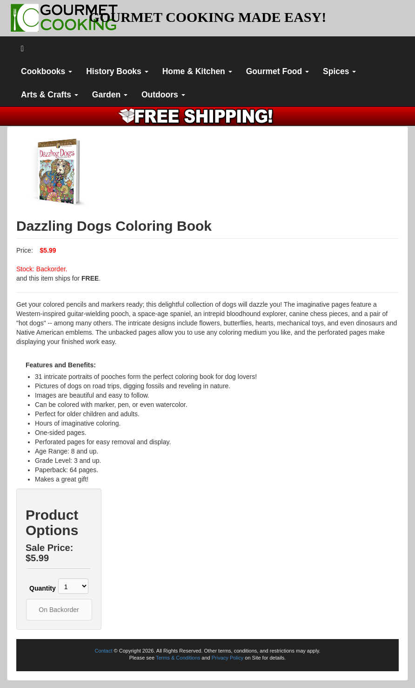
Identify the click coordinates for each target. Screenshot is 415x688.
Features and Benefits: (61, 365)
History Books (117, 71)
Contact (104, 651)
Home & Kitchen (197, 71)
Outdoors (163, 94)
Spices (339, 71)
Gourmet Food (277, 71)
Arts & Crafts (49, 94)
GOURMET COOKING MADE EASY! (207, 17)
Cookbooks (46, 71)
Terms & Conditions (178, 657)
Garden (109, 94)
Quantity (38, 588)
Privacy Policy (227, 657)
